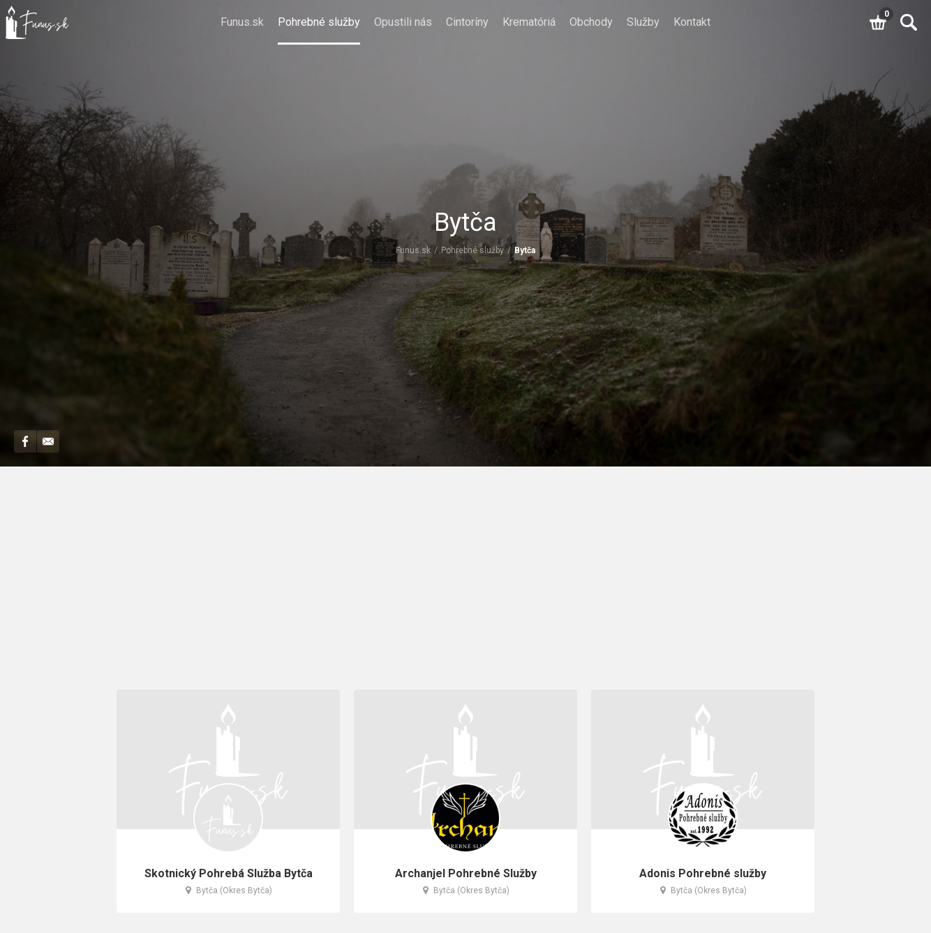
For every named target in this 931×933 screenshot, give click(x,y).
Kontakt (691, 22)
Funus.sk (242, 22)
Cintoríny (467, 22)
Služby (643, 22)
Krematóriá (529, 22)
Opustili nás (403, 22)
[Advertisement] (465, 585)
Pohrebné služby (319, 22)
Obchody (591, 22)
